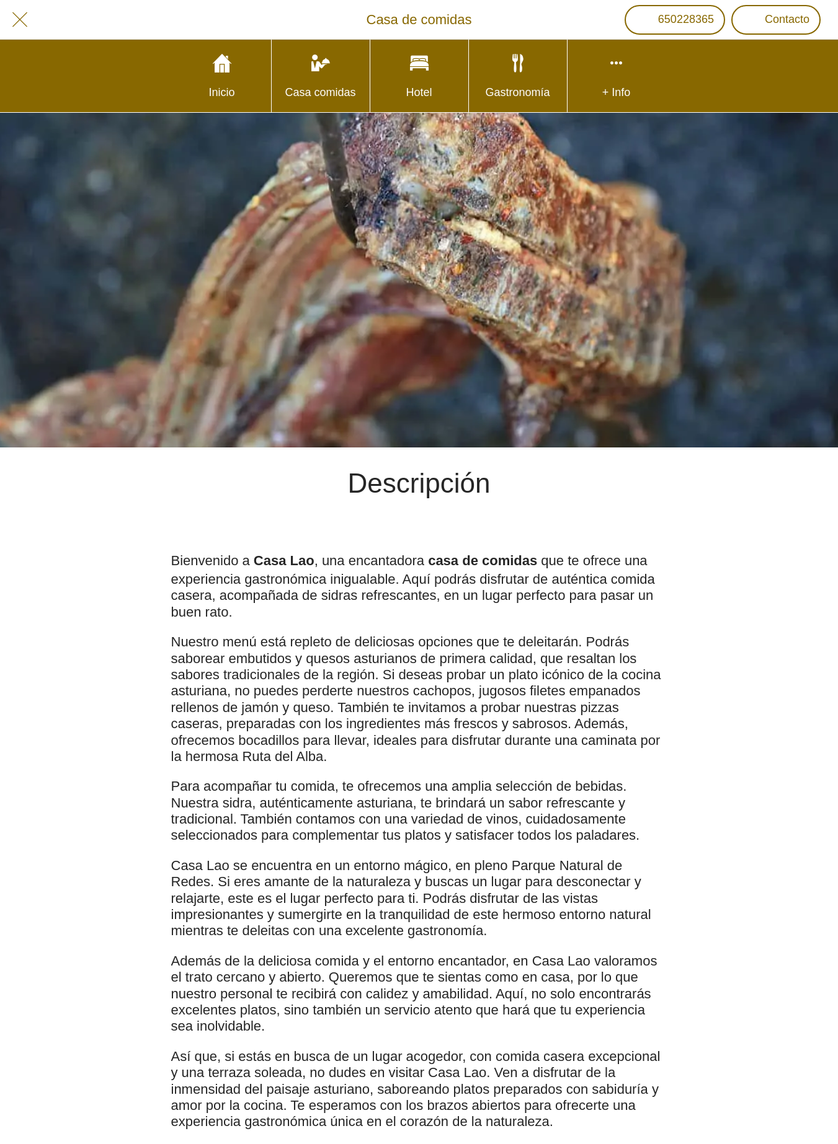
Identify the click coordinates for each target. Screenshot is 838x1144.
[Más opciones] (617, 76)
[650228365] (675, 20)
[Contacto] (776, 20)
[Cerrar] (19, 19)
